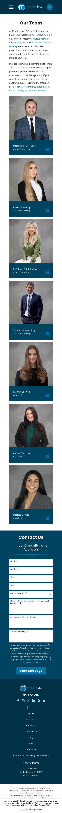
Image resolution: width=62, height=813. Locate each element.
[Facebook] (18, 700)
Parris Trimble (30, 42)
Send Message (31, 671)
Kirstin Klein (15, 42)
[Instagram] (23, 700)
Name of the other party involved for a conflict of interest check (29, 602)
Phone (12, 577)
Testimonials (31, 731)
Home (31, 713)
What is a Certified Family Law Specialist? (31, 755)
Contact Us (31, 749)
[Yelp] (38, 700)
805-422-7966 (31, 695)
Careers (31, 743)
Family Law (31, 725)
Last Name (14, 569)
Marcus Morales (41, 38)
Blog (31, 737)
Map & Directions (31, 775)
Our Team (31, 719)
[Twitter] (28, 700)
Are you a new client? (18, 593)
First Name (14, 561)
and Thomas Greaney (35, 90)
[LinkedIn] (33, 700)
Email (12, 585)
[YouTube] (44, 700)
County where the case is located (23, 617)
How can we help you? (19, 631)
